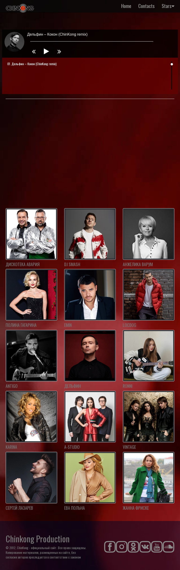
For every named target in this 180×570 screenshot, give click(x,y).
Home (126, 5)
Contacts (146, 5)
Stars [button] (168, 5)
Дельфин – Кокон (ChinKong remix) (33, 63)
